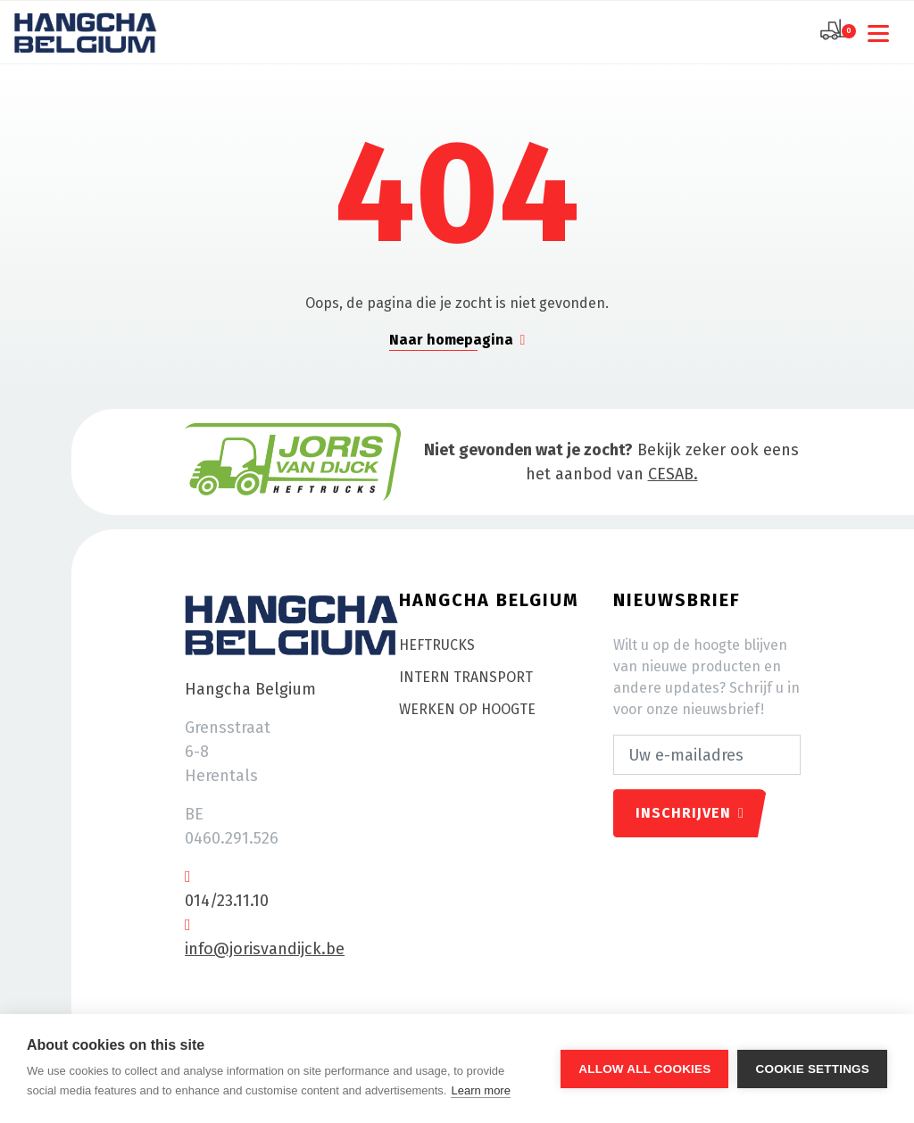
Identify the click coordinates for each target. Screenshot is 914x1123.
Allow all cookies (644, 1069)
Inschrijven (690, 812)
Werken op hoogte (467, 709)
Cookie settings (812, 1069)
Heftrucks (437, 644)
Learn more (480, 1090)
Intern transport (466, 677)
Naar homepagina (457, 339)
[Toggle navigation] (882, 32)
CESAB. (673, 474)
